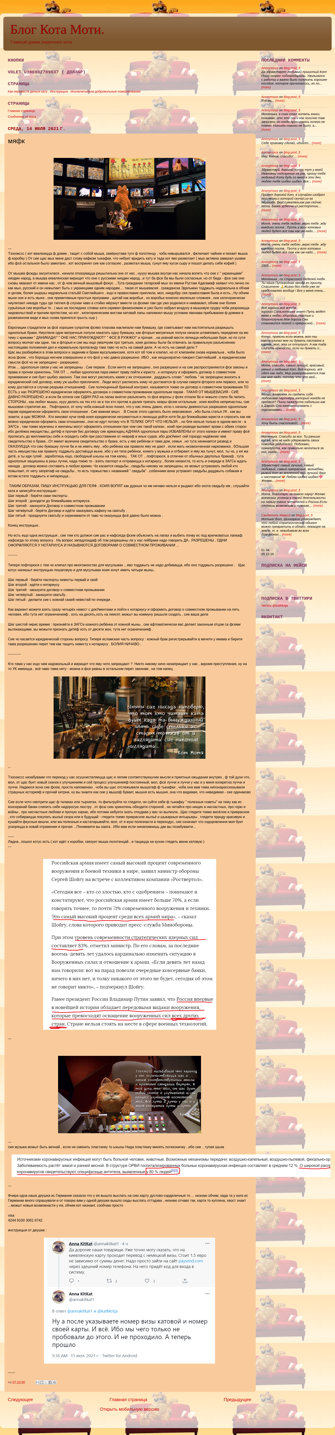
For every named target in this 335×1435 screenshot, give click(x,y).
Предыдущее (237, 1399)
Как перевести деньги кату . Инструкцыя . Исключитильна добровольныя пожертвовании (74, 91)
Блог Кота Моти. (57, 29)
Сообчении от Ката (22, 116)
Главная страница (21, 111)
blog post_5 (292, 68)
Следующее (20, 1399)
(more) (266, 87)
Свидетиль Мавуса (276, 515)
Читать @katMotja (274, 605)
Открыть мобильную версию (129, 1409)
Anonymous (269, 68)
